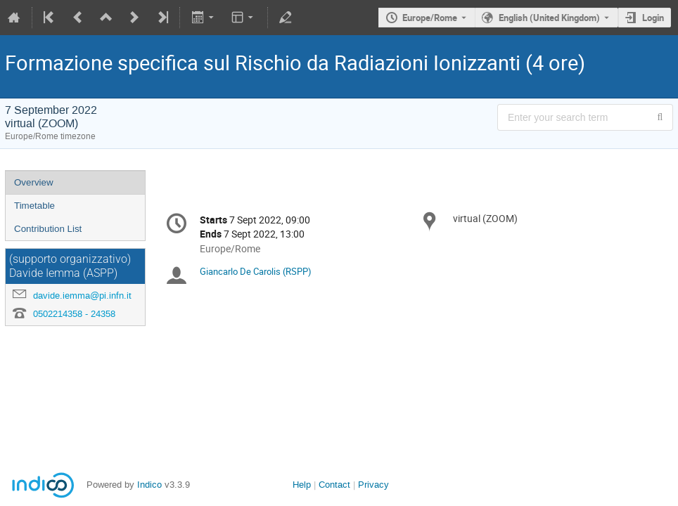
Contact (334, 485)
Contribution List (48, 228)
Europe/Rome (429, 17)
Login (653, 17)
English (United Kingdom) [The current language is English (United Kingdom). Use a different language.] (549, 17)
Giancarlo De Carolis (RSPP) (256, 271)
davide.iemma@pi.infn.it (82, 295)
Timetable (34, 205)
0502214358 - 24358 (74, 314)
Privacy (373, 485)
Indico (149, 485)
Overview (33, 182)
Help (302, 485)
